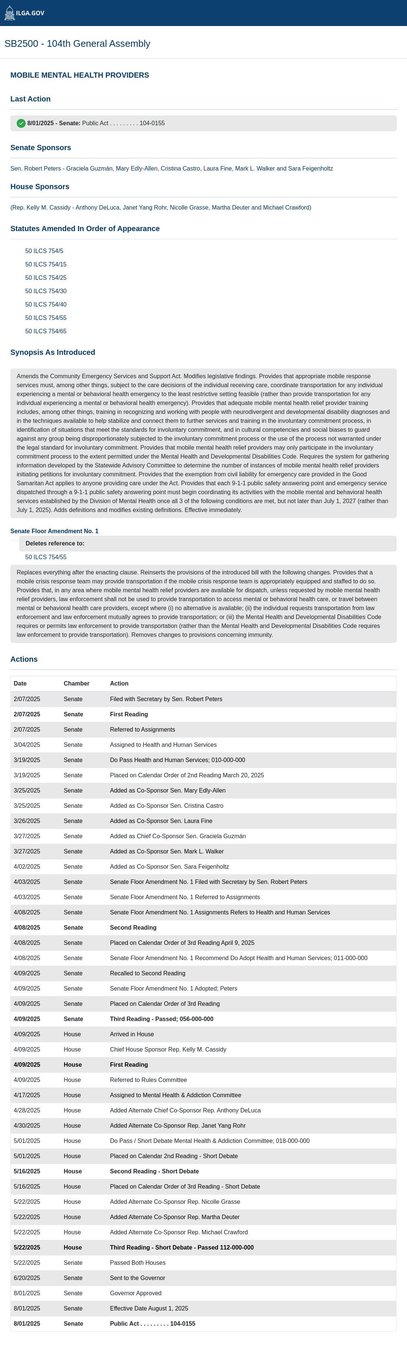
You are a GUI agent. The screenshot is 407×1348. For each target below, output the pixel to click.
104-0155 (152, 123)
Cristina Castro (180, 168)
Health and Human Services (180, 745)
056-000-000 (197, 1019)
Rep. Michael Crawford (217, 1232)
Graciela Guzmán (89, 168)
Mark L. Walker (255, 168)
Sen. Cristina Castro (196, 806)
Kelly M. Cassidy (49, 207)
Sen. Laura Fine (191, 821)
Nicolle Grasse (189, 207)
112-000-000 (237, 1247)
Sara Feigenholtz (310, 168)
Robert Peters (42, 168)
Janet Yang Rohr (145, 207)
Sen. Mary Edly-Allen (198, 790)
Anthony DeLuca (97, 207)
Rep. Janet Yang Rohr (216, 1125)
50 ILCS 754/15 (46, 264)
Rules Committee (164, 1080)
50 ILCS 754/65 (46, 331)
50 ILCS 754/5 (44, 251)
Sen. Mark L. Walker (197, 851)
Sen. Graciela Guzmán (216, 836)
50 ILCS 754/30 (46, 291)
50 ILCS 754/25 (46, 278)
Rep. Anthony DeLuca (232, 1110)
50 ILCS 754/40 (46, 304)
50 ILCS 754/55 (46, 318)
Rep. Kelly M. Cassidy (197, 1049)
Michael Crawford (286, 207)
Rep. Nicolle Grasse (213, 1202)
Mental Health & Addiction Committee (192, 1095)
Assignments (158, 729)
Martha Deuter (231, 207)
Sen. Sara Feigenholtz (199, 866)
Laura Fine (217, 168)
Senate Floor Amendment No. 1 (54, 531)
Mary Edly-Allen (137, 168)
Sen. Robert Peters (197, 699)
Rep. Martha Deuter (213, 1217)
